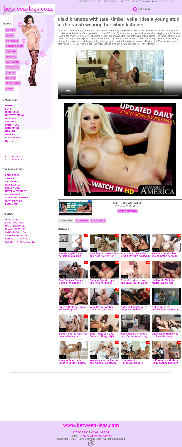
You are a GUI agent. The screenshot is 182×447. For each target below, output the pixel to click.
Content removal (99, 431)
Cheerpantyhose (16, 235)
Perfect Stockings (17, 238)
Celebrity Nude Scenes (20, 242)
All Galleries (14, 156)
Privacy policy (81, 431)
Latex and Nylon (15, 232)
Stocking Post (14, 222)
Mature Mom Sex (15, 226)
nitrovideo (12, 219)
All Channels (13, 159)
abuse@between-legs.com (97, 436)
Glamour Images (15, 229)
